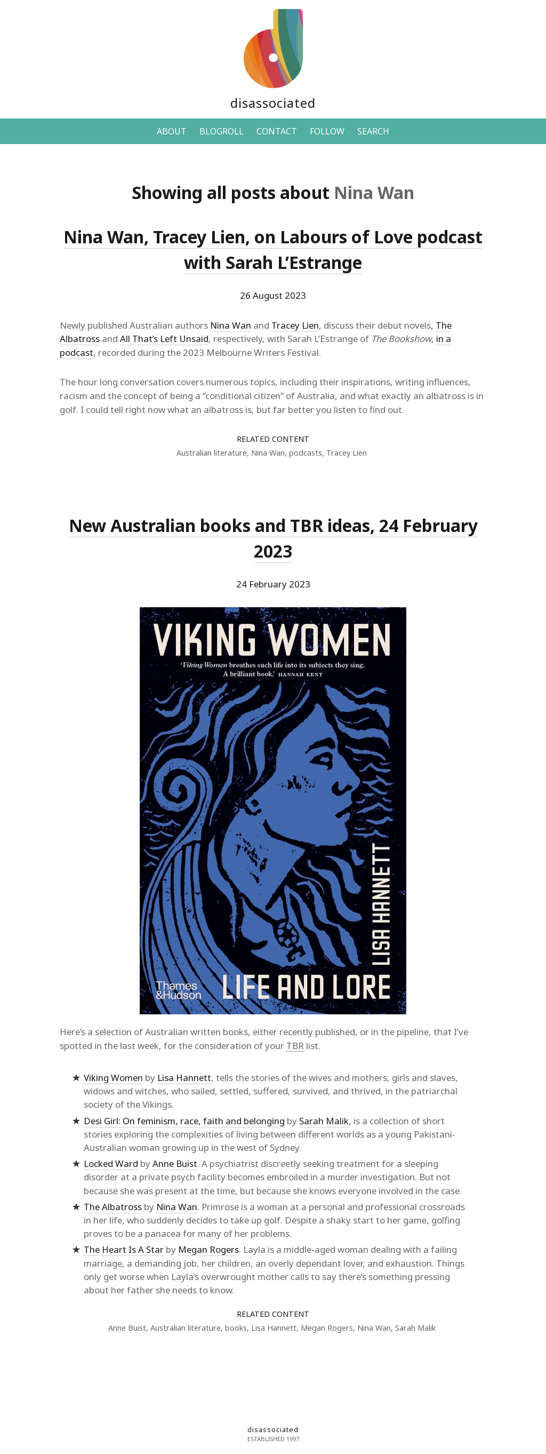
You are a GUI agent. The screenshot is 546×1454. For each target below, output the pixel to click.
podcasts (305, 453)
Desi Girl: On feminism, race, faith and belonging (184, 1121)
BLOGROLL (221, 131)
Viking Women (113, 1077)
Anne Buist (174, 1163)
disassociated (273, 103)
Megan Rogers (208, 1249)
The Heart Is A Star (124, 1249)
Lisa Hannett (184, 1077)
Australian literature (211, 453)
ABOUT (172, 131)
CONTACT (276, 131)
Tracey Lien (295, 325)
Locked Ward (111, 1163)
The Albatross (113, 1207)
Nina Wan (230, 325)
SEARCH (373, 131)
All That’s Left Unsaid (164, 338)
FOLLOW (327, 131)
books (236, 1328)
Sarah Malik (324, 1121)
